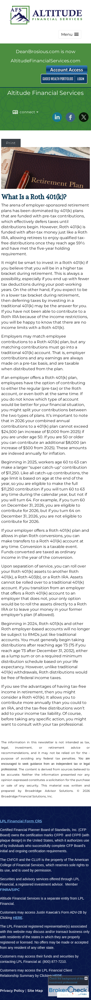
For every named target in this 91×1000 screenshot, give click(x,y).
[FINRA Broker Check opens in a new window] (68, 986)
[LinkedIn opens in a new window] (57, 120)
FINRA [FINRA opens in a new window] (5, 889)
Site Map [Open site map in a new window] (35, 990)
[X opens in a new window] (84, 120)
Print (11, 143)
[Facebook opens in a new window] (70, 120)
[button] (69, 34)
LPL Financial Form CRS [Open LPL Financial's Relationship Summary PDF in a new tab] (21, 821)
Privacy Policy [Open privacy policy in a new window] (12, 990)
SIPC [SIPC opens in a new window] (16, 889)
